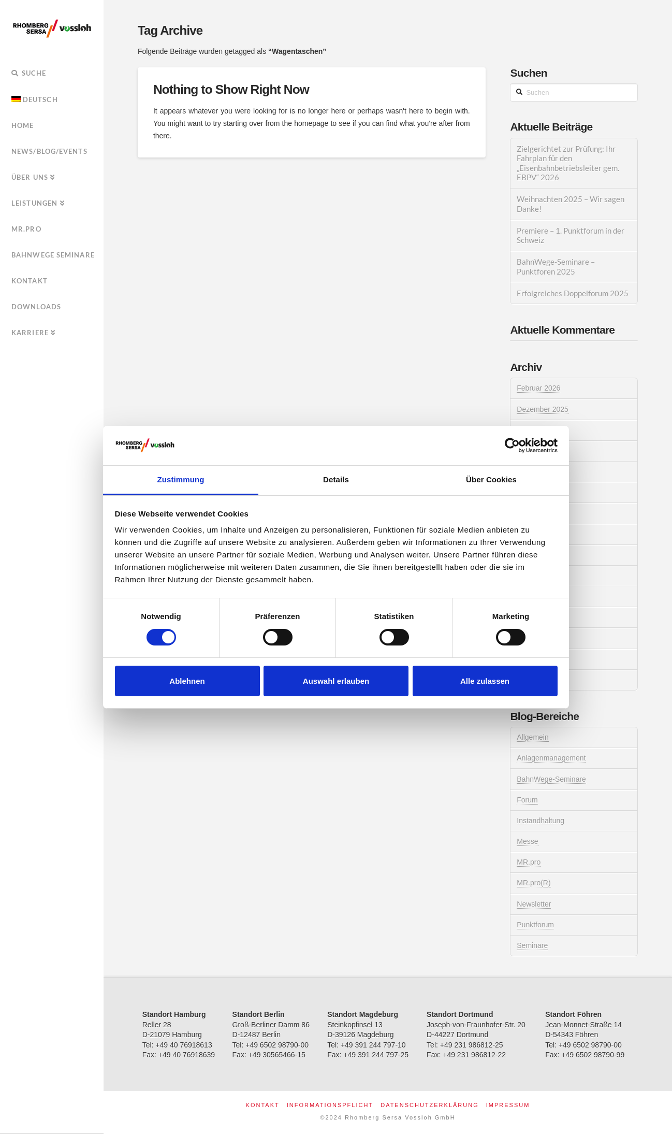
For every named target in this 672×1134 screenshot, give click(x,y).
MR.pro (528, 862)
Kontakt (263, 1105)
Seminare (532, 945)
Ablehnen (186, 681)
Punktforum (535, 925)
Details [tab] (336, 479)
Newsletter (534, 904)
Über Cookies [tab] (491, 479)
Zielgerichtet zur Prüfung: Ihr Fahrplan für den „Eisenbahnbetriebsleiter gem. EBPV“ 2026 (568, 163)
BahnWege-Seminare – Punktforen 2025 (556, 266)
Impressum (508, 1105)
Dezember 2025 (542, 409)
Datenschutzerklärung (430, 1105)
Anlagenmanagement (551, 758)
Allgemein (532, 737)
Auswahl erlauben (336, 681)
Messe (527, 841)
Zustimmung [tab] (180, 479)
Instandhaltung (540, 820)
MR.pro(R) (533, 883)
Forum (527, 800)
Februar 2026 (538, 388)
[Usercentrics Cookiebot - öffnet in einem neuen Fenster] (512, 445)
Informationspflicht (330, 1105)
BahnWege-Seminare (551, 779)
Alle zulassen (484, 681)
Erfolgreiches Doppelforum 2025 (573, 293)
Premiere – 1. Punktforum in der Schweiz (570, 235)
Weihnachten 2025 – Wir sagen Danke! (570, 203)
